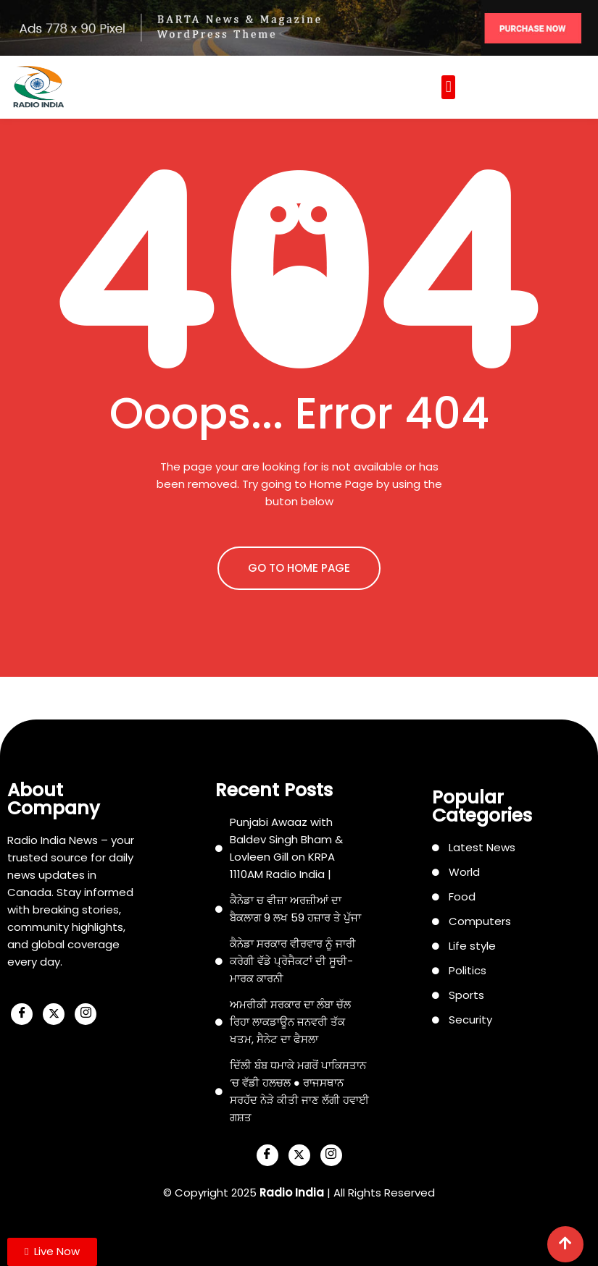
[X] (54, 1014)
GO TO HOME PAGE (299, 567)
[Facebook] (22, 1014)
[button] (448, 87)
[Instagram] (85, 1014)
